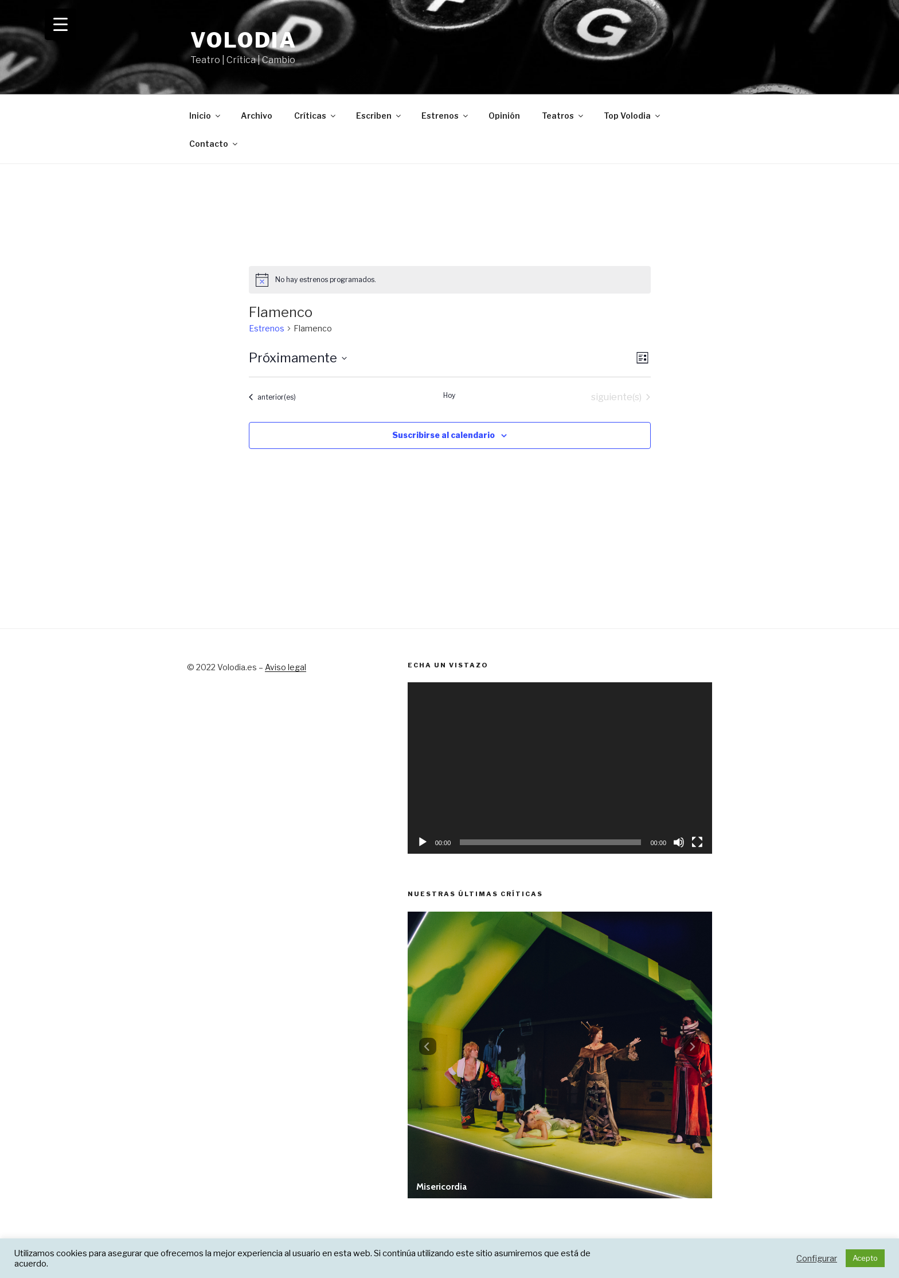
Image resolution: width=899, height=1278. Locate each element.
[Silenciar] (679, 842)
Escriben (379, 115)
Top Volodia (633, 115)
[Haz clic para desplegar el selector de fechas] (298, 358)
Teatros (563, 115)
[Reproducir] (422, 842)
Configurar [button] (816, 1258)
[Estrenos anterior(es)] (272, 397)
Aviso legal (285, 667)
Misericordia (441, 1186)
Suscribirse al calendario (443, 435)
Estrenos (445, 115)
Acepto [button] (865, 1258)
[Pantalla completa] (697, 842)
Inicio (205, 115)
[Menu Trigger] (60, 24)
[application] (560, 768)
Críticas (315, 115)
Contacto (214, 143)
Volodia (243, 40)
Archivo (256, 115)
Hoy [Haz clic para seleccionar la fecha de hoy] (449, 395)
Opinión (504, 115)
